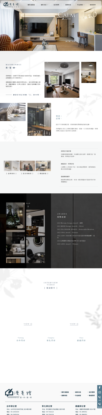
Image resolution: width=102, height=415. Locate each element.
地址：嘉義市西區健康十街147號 (85, 409)
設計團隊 (56, 5)
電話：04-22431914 (13, 412)
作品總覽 (80, 5)
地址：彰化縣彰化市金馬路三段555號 (53, 409)
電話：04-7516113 (48, 412)
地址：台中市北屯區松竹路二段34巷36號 (19, 409)
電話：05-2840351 (81, 412)
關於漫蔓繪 (31, 5)
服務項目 (68, 5)
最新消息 (44, 5)
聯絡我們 (93, 5)
